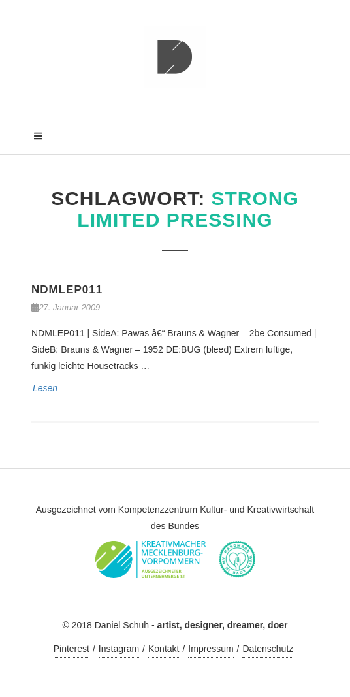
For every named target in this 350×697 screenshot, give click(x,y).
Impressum (210, 648)
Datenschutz (267, 648)
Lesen (45, 388)
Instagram (119, 648)
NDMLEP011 (67, 290)
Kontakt (163, 648)
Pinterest (71, 648)
